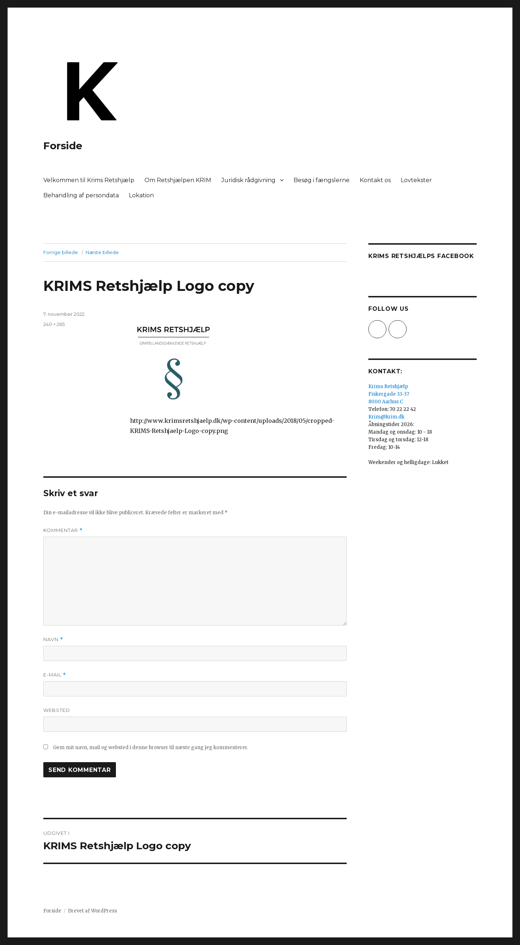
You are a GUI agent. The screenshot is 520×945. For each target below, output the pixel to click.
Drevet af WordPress (92, 911)
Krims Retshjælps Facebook (421, 256)
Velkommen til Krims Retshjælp (88, 180)
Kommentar (63, 530)
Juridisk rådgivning (248, 180)
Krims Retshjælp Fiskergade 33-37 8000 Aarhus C (388, 394)
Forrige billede (60, 252)
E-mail (54, 675)
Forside (62, 145)
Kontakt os (375, 180)
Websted (56, 710)
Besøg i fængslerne (322, 180)
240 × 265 (54, 324)
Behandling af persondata (81, 195)
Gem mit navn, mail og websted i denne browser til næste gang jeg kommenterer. (150, 747)
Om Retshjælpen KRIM (177, 180)
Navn (53, 639)
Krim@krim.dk (386, 417)
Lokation (141, 195)
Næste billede (102, 252)
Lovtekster (416, 180)
